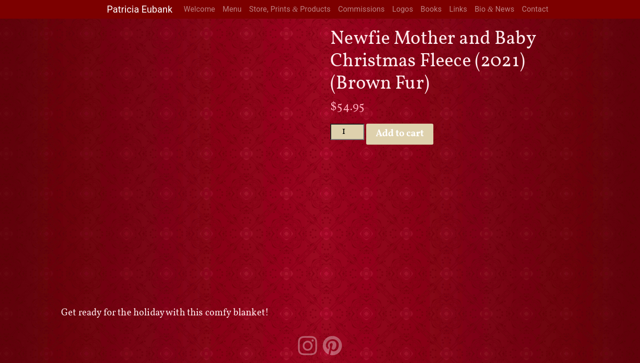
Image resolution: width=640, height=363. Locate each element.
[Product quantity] (347, 132)
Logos (402, 9)
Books (431, 9)
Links (458, 9)
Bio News (494, 9)
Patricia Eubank (140, 9)
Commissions (361, 9)
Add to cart (400, 133)
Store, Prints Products (290, 9)
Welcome (199, 9)
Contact (535, 9)
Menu (232, 9)
